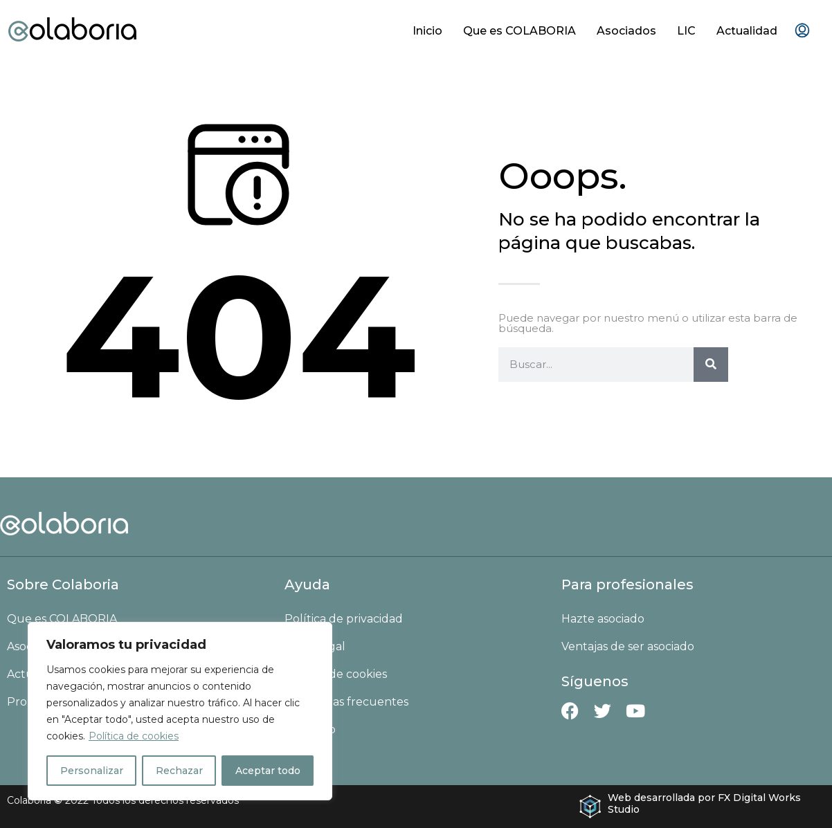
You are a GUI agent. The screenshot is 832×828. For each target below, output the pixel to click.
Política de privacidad (343, 618)
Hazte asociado (602, 618)
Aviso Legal (314, 646)
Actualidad (746, 30)
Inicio (427, 30)
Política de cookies (134, 736)
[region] (180, 711)
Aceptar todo (267, 770)
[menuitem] (802, 31)
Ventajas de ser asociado (627, 646)
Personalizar (91, 770)
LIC (686, 30)
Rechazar (179, 770)
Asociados (626, 30)
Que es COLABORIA (519, 30)
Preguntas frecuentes (346, 701)
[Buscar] (711, 364)
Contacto (310, 729)
